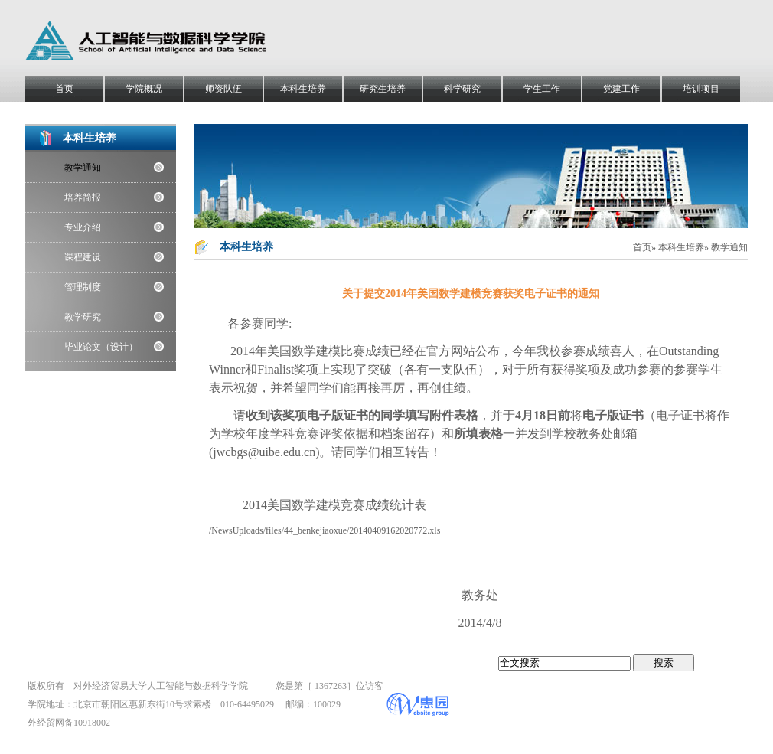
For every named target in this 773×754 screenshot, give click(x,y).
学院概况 (144, 88)
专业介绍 (82, 227)
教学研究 (82, 317)
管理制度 (82, 287)
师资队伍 (223, 88)
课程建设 (82, 257)
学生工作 (541, 88)
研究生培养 (383, 88)
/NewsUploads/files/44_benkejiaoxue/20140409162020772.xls (324, 530)
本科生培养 (303, 88)
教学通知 (82, 167)
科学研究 (462, 88)
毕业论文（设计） (101, 346)
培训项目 (701, 88)
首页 (64, 88)
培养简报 (82, 197)
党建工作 (621, 88)
